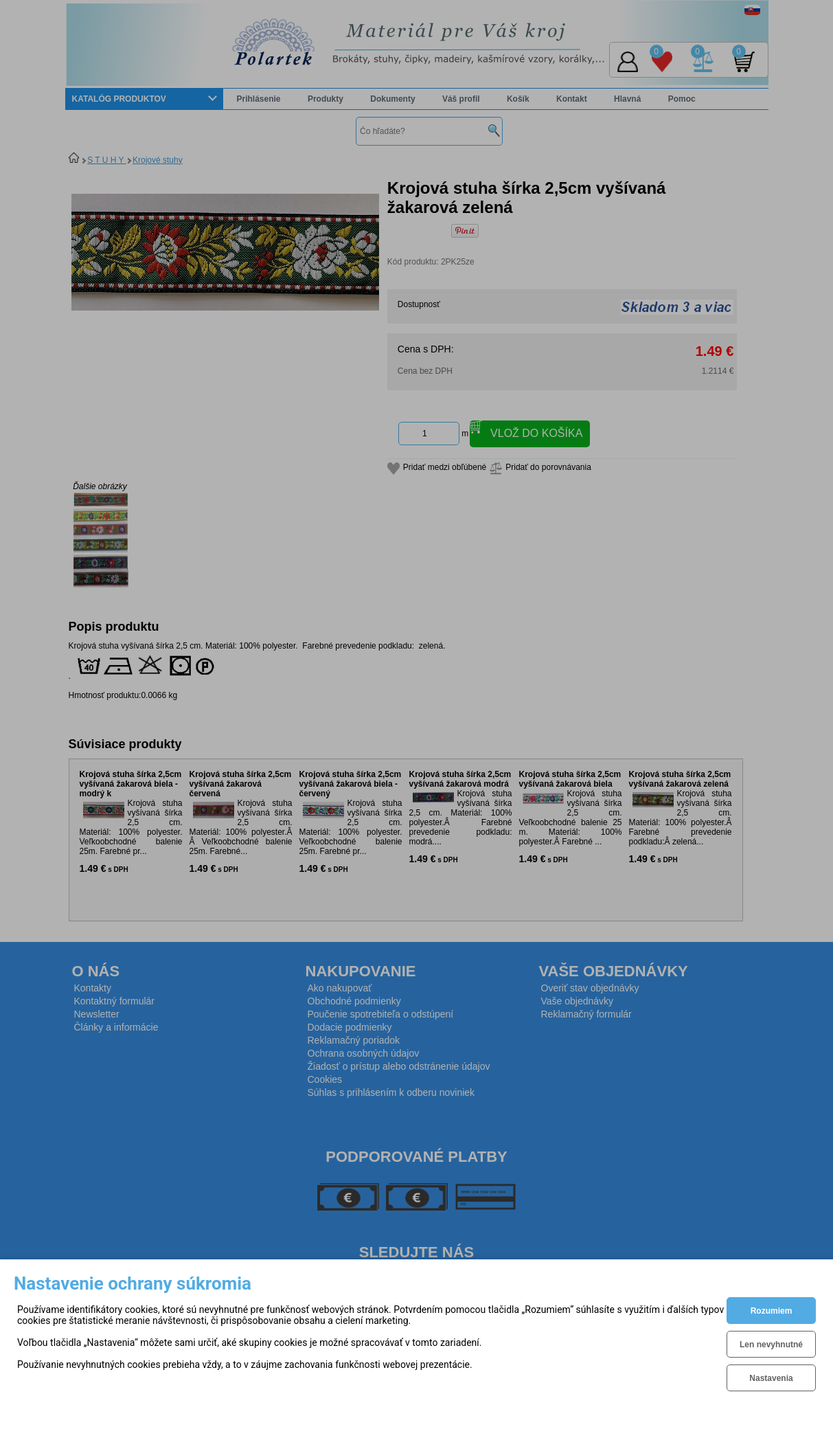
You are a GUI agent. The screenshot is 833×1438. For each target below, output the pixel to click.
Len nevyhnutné (771, 1344)
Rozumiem (771, 1311)
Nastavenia (770, 1378)
